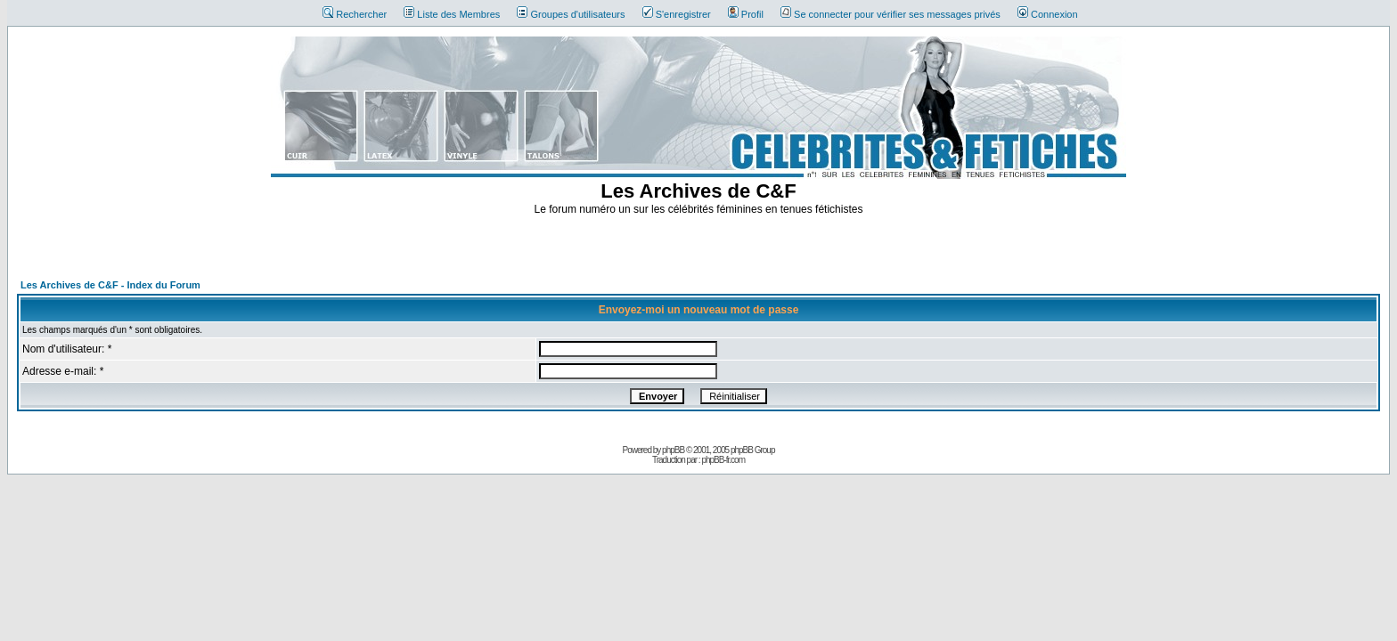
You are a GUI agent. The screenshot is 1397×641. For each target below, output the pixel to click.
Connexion (1047, 14)
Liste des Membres (452, 14)
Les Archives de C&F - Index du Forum (110, 285)
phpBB (673, 450)
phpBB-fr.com (723, 460)
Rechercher (355, 14)
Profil (746, 14)
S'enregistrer (676, 14)
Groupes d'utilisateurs (571, 14)
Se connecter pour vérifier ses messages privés (890, 14)
